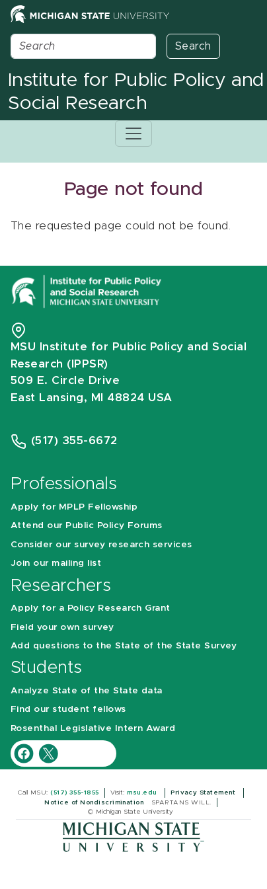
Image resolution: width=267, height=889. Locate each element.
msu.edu (143, 792)
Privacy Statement (204, 792)
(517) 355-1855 (74, 792)
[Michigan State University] (133, 836)
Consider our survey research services (101, 544)
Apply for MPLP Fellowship (74, 507)
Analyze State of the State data (87, 690)
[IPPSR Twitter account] (48, 753)
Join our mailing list (56, 563)
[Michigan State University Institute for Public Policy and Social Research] (88, 290)
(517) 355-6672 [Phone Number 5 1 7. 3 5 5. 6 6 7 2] (74, 440)
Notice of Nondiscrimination (94, 802)
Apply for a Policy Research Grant (91, 608)
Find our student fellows (68, 709)
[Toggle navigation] (133, 133)
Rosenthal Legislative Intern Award (93, 728)
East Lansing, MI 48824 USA (93, 397)
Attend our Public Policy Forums (87, 525)
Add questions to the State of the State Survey (124, 645)
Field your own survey (62, 627)
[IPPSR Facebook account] (25, 753)
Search (193, 46)
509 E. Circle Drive (65, 380)
